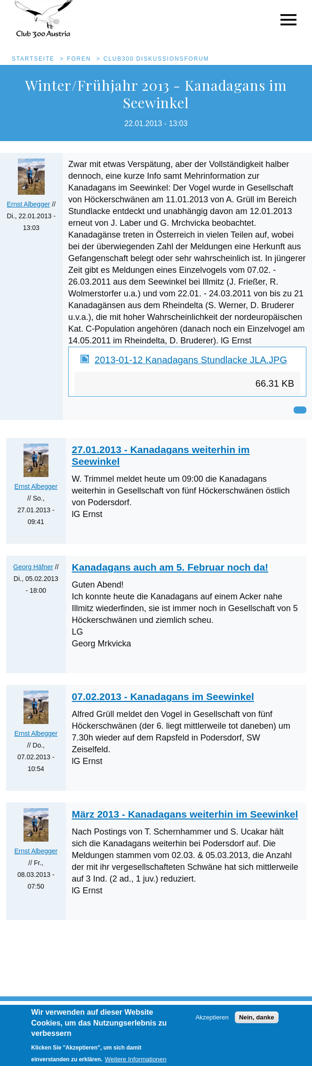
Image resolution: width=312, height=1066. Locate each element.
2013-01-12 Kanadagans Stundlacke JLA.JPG (191, 360)
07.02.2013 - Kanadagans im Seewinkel (163, 696)
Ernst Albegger (28, 204)
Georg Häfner (33, 567)
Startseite (33, 59)
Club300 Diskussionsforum (156, 59)
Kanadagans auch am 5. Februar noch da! (170, 567)
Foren (79, 59)
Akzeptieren (211, 1021)
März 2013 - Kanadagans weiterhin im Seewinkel (185, 814)
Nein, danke (256, 1021)
